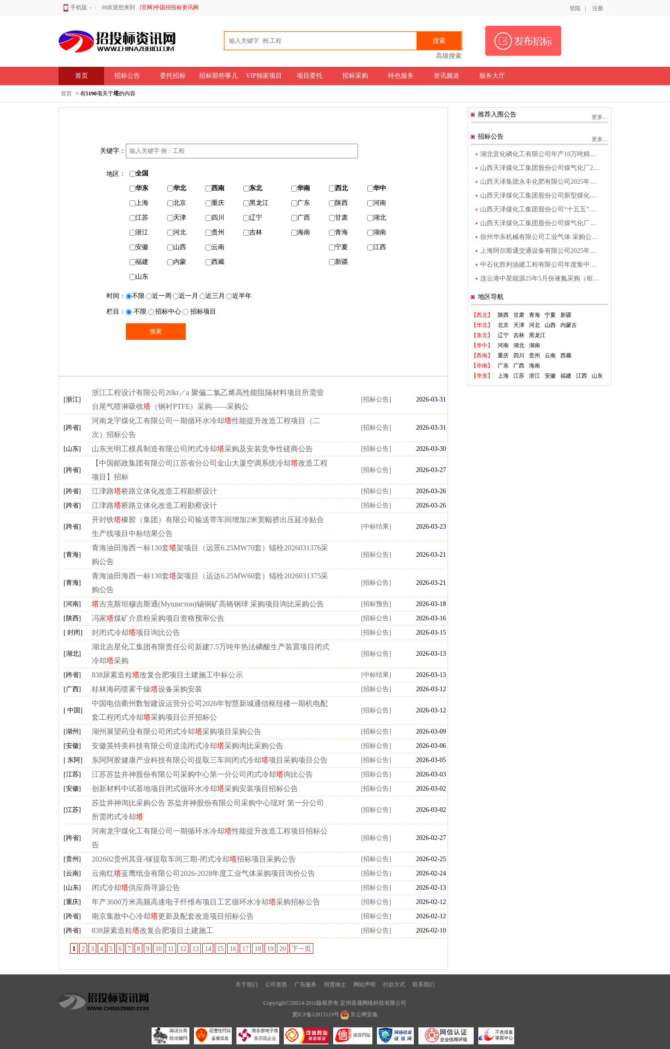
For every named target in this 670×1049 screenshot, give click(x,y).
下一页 (301, 948)
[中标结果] (376, 526)
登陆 (575, 8)
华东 (138, 188)
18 (257, 948)
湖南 (376, 232)
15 (220, 948)
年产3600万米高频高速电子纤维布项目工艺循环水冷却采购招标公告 (206, 902)
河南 (376, 202)
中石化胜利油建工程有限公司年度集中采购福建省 (541, 264)
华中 (376, 188)
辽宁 (252, 217)
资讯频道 (446, 75)
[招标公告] (376, 399)
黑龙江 (256, 202)
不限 (135, 295)
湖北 (376, 217)
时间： (116, 295)
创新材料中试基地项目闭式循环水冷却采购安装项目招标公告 (195, 789)
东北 (252, 188)
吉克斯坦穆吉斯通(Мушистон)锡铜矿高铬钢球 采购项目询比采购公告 (208, 604)
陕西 (338, 202)
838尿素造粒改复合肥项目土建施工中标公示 (167, 675)
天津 (176, 217)
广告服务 (305, 984)
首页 (81, 75)
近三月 (212, 295)
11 (171, 948)
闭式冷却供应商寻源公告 (136, 888)
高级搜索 (449, 55)
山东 (138, 276)
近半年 (239, 295)
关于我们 (246, 984)
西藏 (215, 261)
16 (232, 948)
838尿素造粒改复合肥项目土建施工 (152, 930)
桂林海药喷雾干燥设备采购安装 (147, 689)
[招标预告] (376, 603)
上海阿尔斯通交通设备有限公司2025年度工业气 (541, 250)
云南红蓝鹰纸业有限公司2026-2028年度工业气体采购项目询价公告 (203, 873)
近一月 (185, 295)
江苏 (138, 217)
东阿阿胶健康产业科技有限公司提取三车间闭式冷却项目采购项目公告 (210, 760)
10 (158, 948)
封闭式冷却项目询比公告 (136, 632)
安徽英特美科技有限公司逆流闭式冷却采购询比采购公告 (187, 746)
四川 (215, 217)
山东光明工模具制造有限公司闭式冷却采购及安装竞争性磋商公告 (202, 449)
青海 (338, 232)
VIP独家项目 (264, 75)
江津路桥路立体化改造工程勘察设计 (154, 491)
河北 (176, 232)
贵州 (215, 232)
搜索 (439, 40)
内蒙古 (568, 325)
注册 (597, 8)
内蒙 (176, 261)
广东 (300, 202)
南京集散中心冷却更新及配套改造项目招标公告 (173, 916)
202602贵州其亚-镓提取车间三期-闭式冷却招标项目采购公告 (194, 859)
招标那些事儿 (218, 75)
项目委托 (310, 75)
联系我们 (423, 984)
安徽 (138, 247)
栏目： (116, 311)
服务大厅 (492, 75)
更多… (600, 117)
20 (282, 948)
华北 (176, 188)
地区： (116, 173)
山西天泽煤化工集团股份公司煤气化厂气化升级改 (541, 223)
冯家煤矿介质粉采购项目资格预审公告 (158, 618)
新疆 (338, 261)
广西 (300, 217)
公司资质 (276, 984)
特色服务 (401, 75)
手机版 (78, 7)
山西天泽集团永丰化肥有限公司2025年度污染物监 (541, 181)
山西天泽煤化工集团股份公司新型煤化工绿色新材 (541, 195)
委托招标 (173, 75)
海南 (300, 232)
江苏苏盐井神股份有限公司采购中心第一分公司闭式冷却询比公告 (202, 774)
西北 (338, 188)
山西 (176, 247)
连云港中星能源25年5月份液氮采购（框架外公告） (541, 278)
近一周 (158, 295)
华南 (300, 188)
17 (245, 948)
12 (183, 948)
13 (195, 948)
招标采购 (355, 75)
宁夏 (338, 247)
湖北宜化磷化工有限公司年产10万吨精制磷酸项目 (541, 154)
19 (270, 948)
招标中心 (165, 311)
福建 (138, 261)
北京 (176, 202)
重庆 (215, 202)
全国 (138, 173)
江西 (376, 247)
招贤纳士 (335, 984)
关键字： (113, 150)
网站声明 (364, 984)
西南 (215, 188)
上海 (138, 202)
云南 (215, 247)
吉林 (252, 232)
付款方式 (394, 984)
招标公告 (127, 75)
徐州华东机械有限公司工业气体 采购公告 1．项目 (541, 236)
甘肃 (338, 217)
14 (208, 948)
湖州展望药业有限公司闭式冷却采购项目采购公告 (176, 731)
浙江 (138, 232)
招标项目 (199, 311)
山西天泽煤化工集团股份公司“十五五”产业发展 (541, 209)
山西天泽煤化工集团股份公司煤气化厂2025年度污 (541, 167)
